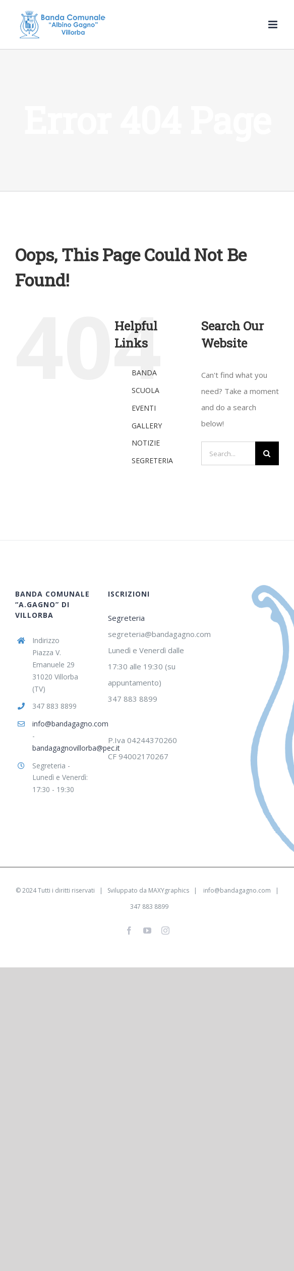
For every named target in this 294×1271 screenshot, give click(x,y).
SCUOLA (145, 390)
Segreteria (126, 618)
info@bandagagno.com (62, 723)
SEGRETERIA (152, 460)
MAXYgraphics (168, 890)
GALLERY (147, 425)
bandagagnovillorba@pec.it (62, 748)
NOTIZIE (146, 443)
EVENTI (144, 408)
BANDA (144, 372)
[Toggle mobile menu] (273, 24)
